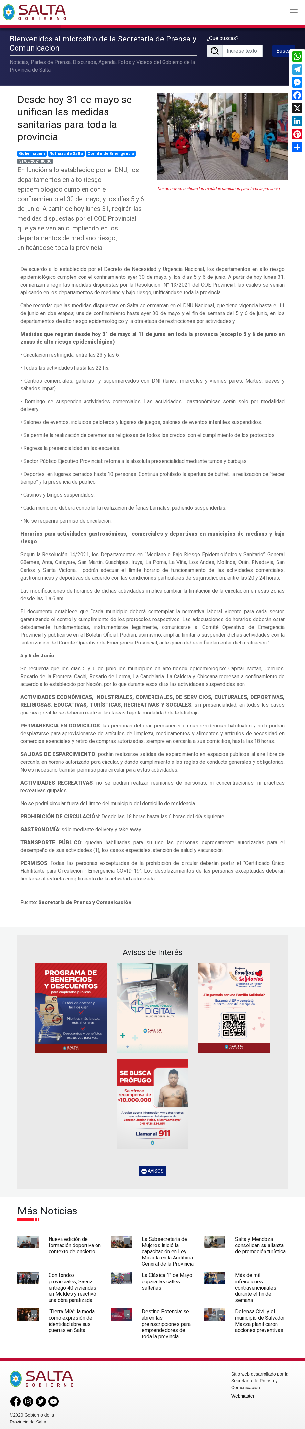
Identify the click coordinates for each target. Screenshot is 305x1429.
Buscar (284, 49)
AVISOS (152, 1169)
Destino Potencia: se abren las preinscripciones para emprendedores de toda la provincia (166, 1322)
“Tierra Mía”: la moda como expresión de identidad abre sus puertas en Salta (72, 1318)
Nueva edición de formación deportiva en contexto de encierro (75, 1243)
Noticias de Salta (66, 151)
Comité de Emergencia (110, 151)
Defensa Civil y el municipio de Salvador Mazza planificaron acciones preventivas (260, 1318)
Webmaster (242, 1394)
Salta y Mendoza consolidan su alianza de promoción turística (260, 1243)
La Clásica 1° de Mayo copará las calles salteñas (167, 1279)
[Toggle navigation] (293, 12)
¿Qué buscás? (223, 37)
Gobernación (32, 151)
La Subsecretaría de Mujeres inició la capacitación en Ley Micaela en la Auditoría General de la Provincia (168, 1249)
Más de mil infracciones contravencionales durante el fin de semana (255, 1285)
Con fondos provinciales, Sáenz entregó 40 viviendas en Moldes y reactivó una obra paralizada (72, 1285)
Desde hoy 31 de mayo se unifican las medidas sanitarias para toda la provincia (74, 116)
